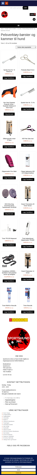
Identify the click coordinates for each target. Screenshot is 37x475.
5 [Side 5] (20, 320)
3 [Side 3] (15, 320)
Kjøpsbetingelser (10, 400)
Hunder (19, 28)
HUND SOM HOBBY (10, 28)
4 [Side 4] (18, 320)
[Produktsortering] (26, 47)
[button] (18, 25)
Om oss (10, 374)
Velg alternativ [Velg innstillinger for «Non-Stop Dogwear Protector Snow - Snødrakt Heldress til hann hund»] (9, 114)
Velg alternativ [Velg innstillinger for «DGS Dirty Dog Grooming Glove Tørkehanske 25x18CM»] (9, 214)
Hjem (2, 28)
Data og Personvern (11, 404)
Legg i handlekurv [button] (9, 78)
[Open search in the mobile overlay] (18, 8)
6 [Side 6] (23, 320)
